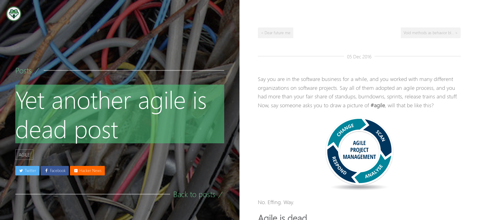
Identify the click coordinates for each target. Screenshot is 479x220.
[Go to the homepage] (13, 13)
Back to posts (194, 194)
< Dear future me (276, 32)
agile (24, 154)
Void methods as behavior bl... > (431, 32)
